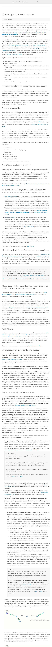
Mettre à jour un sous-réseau (21, 32)
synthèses (11, 306)
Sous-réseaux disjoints (9, 217)
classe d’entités (30, 333)
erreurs (19, 206)
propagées (46, 255)
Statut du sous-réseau (17, 474)
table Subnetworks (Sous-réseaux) (25, 293)
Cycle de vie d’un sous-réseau (14, 54)
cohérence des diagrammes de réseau (12, 335)
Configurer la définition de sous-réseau (34, 274)
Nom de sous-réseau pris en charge (35, 183)
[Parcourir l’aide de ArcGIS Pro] (24, 2)
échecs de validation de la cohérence (19, 45)
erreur (39, 120)
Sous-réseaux (30, 245)
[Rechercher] (38, 2)
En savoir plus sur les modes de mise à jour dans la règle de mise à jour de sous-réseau (26, 278)
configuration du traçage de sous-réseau (37, 306)
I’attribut (16, 255)
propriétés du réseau (29, 226)
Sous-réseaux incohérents (10, 195)
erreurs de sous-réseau (39, 45)
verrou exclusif (38, 588)
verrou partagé (27, 581)
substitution (39, 255)
